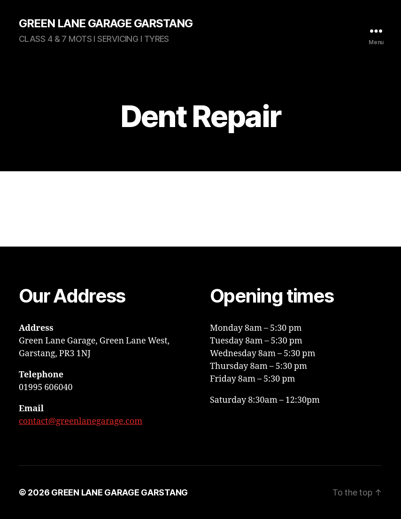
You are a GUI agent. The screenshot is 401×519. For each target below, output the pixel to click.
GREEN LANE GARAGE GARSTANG (106, 23)
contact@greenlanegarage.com (80, 421)
